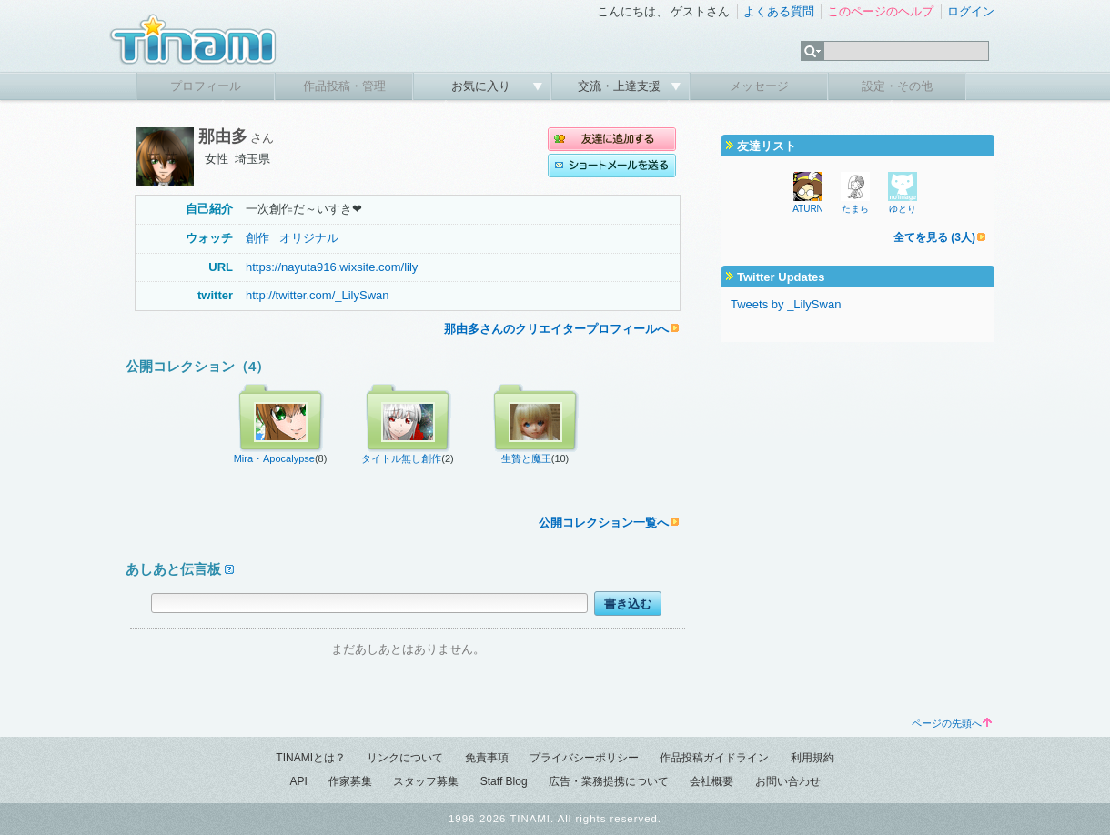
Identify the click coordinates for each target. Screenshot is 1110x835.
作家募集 (350, 781)
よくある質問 (778, 11)
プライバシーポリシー (584, 757)
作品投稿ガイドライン (714, 757)
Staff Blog (504, 781)
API (298, 781)
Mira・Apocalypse (274, 458)
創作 (257, 238)
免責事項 (487, 757)
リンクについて (405, 757)
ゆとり (902, 209)
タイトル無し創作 (401, 458)
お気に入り (482, 86)
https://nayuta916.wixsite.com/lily (332, 267)
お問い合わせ (788, 781)
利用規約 (812, 757)
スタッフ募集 (426, 781)
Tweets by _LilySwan (786, 304)
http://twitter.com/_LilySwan (317, 295)
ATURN (807, 209)
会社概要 (711, 781)
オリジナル (308, 238)
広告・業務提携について (609, 781)
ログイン (970, 11)
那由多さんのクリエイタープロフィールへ (556, 329)
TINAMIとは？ (311, 757)
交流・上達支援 (621, 86)
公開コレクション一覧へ (604, 522)
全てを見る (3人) (934, 237)
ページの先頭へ (952, 723)
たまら (855, 209)
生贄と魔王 (526, 458)
